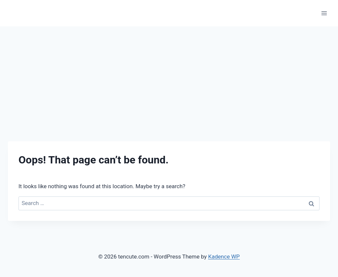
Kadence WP (224, 256)
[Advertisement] (169, 76)
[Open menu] (324, 13)
